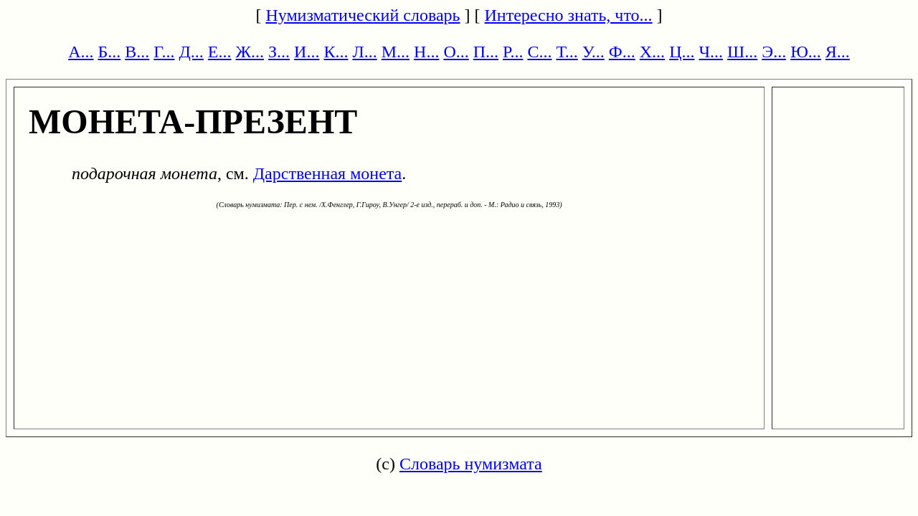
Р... (513, 51)
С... (539, 51)
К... (335, 51)
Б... (109, 51)
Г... (163, 51)
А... (80, 51)
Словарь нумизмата (470, 463)
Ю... (805, 51)
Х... (652, 51)
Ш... (742, 51)
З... (279, 51)
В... (137, 51)
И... (306, 51)
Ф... (622, 51)
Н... (426, 51)
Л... (364, 51)
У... (593, 51)
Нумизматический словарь (362, 15)
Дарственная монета (327, 173)
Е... (220, 51)
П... (485, 51)
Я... (837, 51)
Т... (566, 51)
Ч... (711, 51)
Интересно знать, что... (569, 15)
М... (396, 51)
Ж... (250, 51)
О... (455, 51)
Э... (774, 51)
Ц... (681, 51)
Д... (191, 51)
